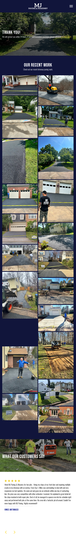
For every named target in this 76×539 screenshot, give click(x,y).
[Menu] (71, 6)
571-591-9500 (66, 36)
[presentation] (6, 532)
